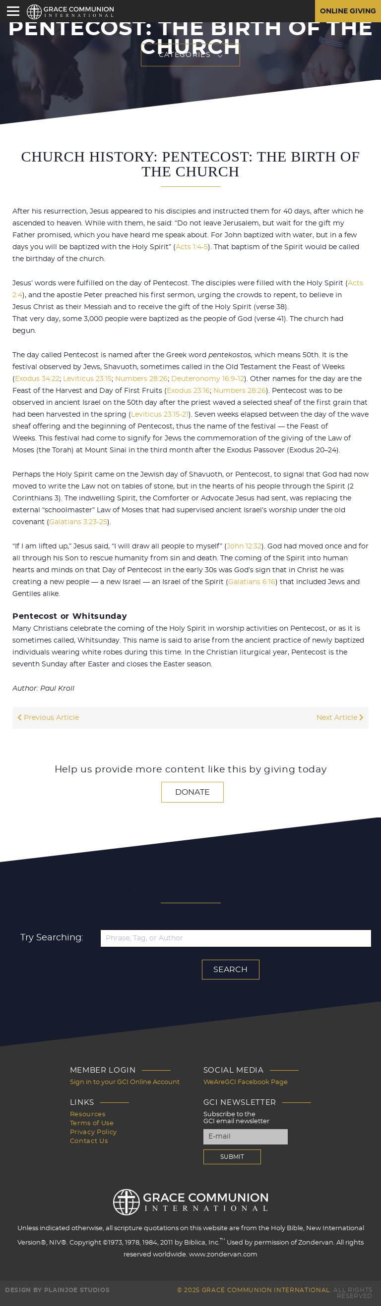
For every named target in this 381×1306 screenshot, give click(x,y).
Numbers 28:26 (141, 379)
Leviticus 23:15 (87, 379)
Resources (88, 1114)
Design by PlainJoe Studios (57, 1290)
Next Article (340, 717)
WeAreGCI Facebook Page (245, 1082)
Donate (192, 792)
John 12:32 (244, 546)
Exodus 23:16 (188, 390)
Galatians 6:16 (251, 582)
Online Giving (348, 11)
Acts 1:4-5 (192, 247)
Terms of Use (92, 1123)
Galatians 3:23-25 (78, 522)
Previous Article (48, 717)
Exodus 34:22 (37, 379)
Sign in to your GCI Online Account (125, 1082)
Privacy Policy (93, 1132)
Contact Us (89, 1141)
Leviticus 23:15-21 (160, 414)
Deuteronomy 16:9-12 (207, 379)
